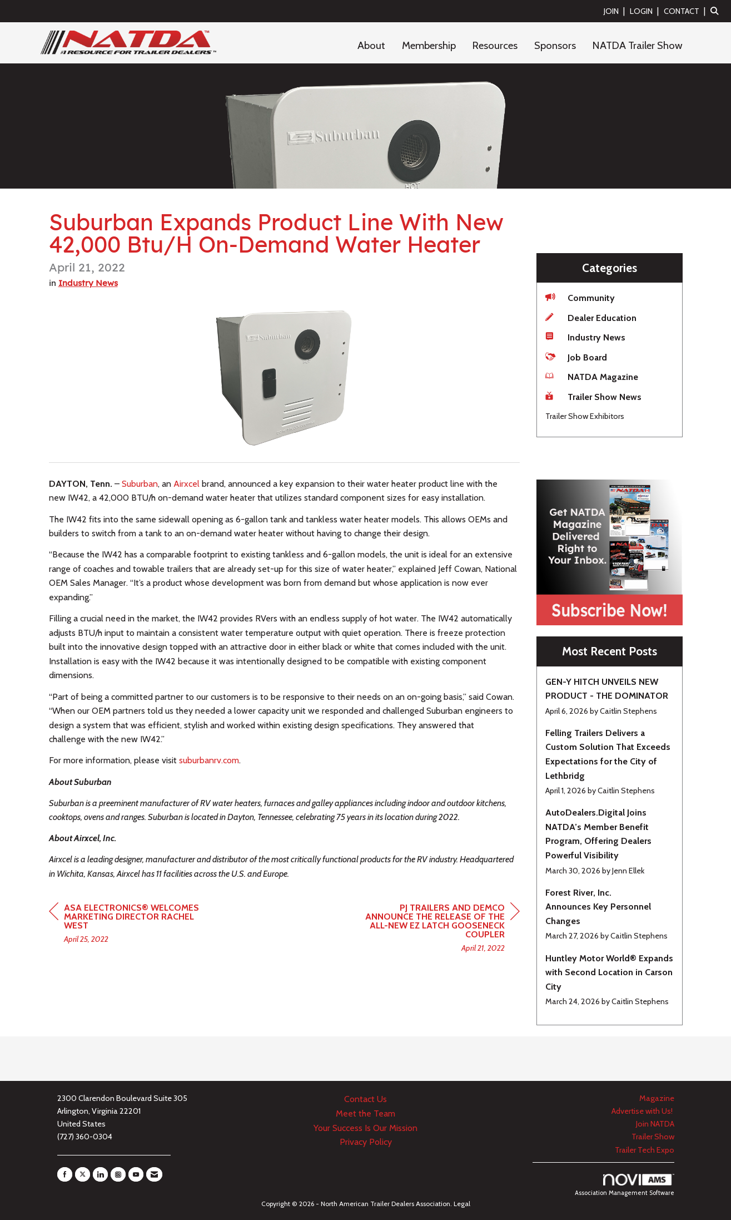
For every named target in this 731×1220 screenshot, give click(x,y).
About (371, 45)
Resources (495, 45)
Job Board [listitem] (576, 357)
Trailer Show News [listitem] (593, 396)
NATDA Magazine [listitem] (591, 376)
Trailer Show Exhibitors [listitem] (584, 416)
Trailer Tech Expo (644, 1150)
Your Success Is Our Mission (365, 1128)
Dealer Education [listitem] (590, 317)
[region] (436, 929)
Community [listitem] (580, 297)
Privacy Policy (366, 1142)
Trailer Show (652, 1137)
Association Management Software (624, 1185)
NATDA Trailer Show (638, 45)
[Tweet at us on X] (82, 1174)
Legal (462, 1203)
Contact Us (365, 1099)
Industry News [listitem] (585, 337)
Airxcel (186, 483)
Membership (429, 45)
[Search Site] (716, 11)
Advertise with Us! (642, 1111)
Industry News (88, 283)
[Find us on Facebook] (64, 1174)
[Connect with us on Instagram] (118, 1174)
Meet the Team (365, 1113)
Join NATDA (655, 1124)
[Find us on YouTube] (135, 1174)
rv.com (209, 760)
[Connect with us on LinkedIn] (100, 1174)
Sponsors (555, 45)
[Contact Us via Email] (154, 1174)
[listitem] (616, 11)
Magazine (656, 1098)
